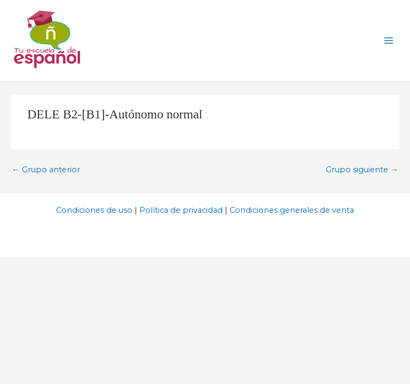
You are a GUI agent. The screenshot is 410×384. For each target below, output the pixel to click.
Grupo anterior (46, 169)
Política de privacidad (181, 210)
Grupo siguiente (362, 169)
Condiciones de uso (94, 210)
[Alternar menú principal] (388, 40)
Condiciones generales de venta (292, 210)
